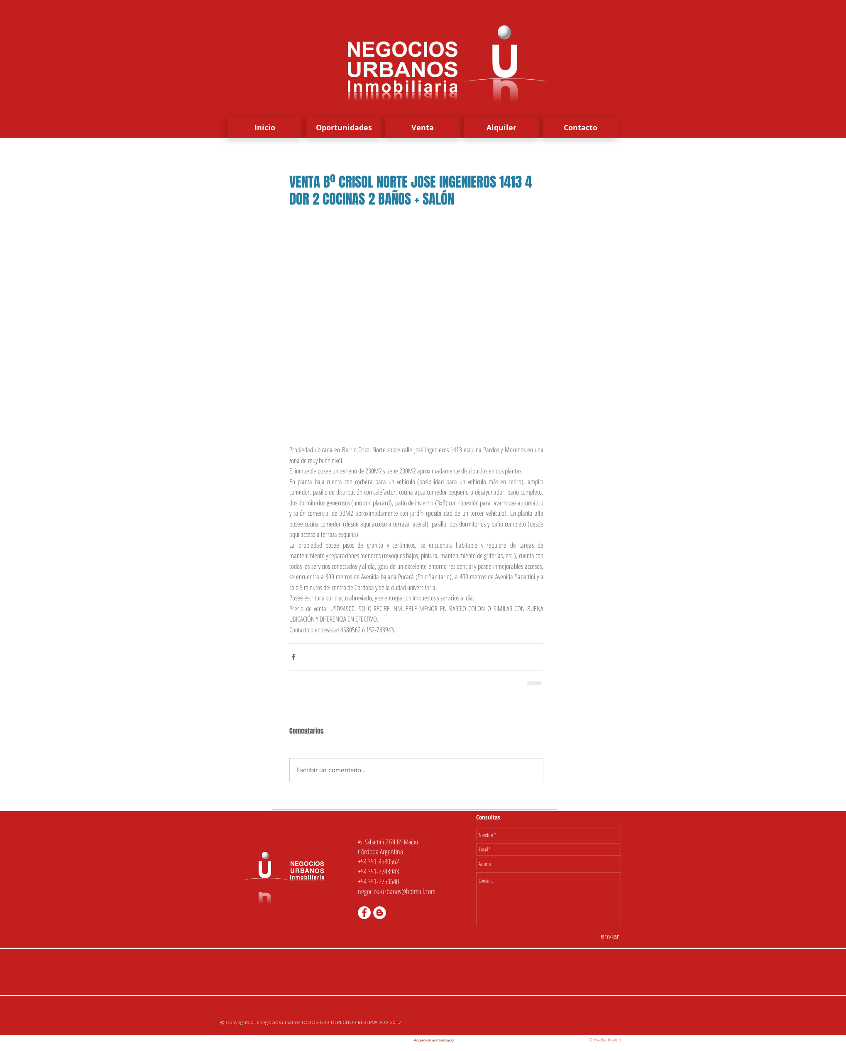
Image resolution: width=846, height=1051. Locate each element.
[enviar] (610, 936)
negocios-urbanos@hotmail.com (396, 891)
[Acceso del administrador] (434, 1040)
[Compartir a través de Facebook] (293, 657)
